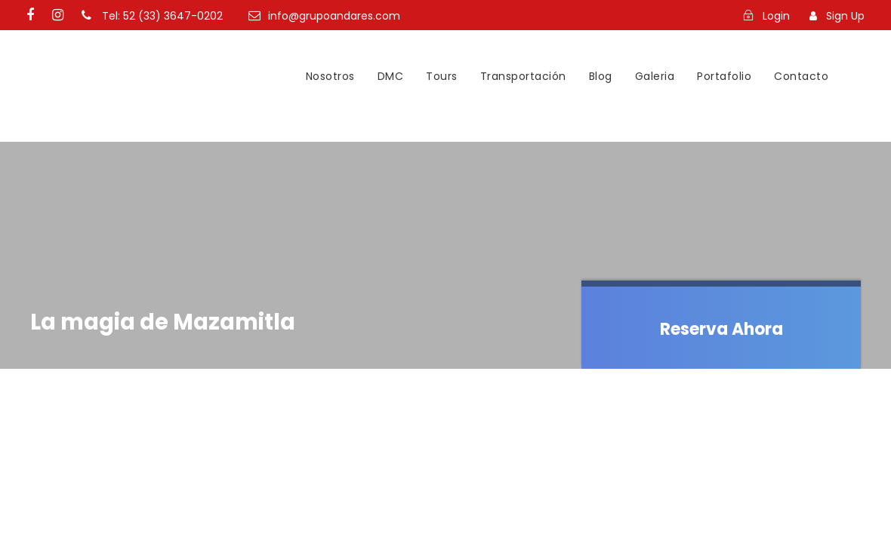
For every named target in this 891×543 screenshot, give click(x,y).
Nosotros (330, 76)
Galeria (655, 76)
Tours (442, 76)
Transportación (523, 76)
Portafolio (724, 76)
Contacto (801, 76)
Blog (600, 76)
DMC (391, 76)
